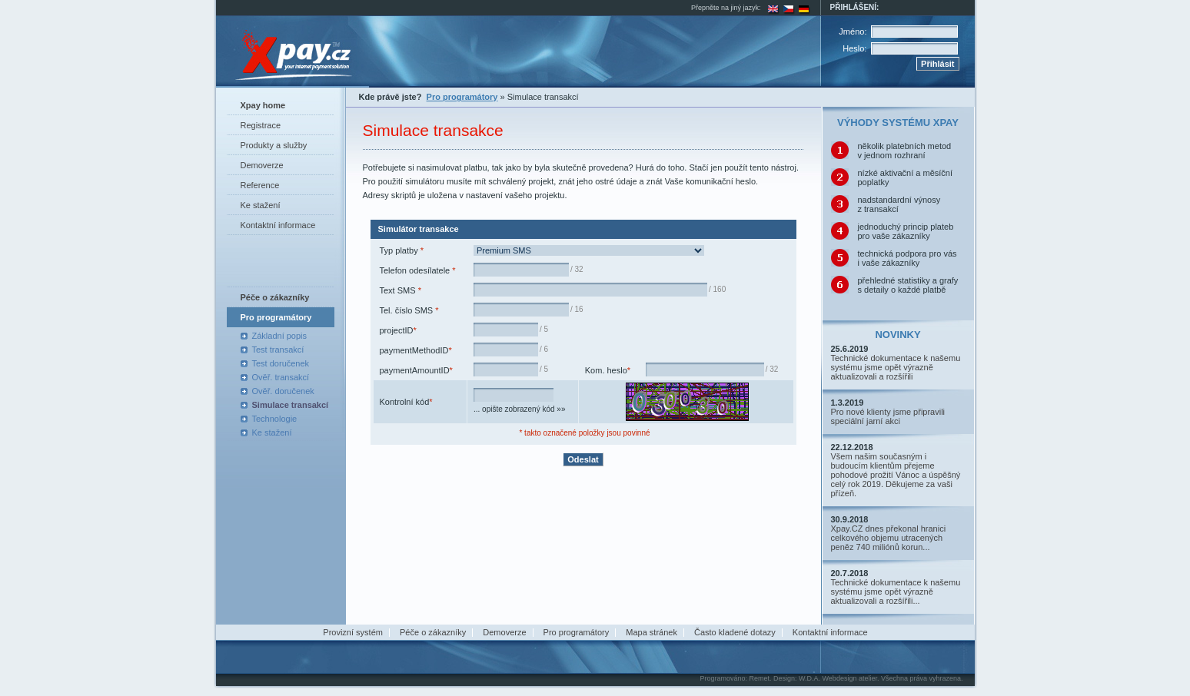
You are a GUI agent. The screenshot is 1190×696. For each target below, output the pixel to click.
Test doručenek (281, 363)
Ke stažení (261, 205)
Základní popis (279, 335)
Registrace (261, 125)
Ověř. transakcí (281, 377)
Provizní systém (353, 632)
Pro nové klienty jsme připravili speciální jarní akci (888, 416)
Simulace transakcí (290, 404)
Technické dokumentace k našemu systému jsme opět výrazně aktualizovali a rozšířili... (896, 591)
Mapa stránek (651, 632)
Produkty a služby (274, 145)
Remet (759, 678)
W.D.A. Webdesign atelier (838, 678)
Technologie (275, 418)
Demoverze (262, 165)
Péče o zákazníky (433, 632)
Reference (260, 185)
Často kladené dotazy (735, 632)
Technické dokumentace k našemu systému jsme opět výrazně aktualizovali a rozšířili (896, 367)
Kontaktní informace (278, 225)
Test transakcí (278, 349)
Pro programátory (576, 632)
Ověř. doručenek (283, 391)
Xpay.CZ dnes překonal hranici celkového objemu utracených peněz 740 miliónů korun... (888, 538)
